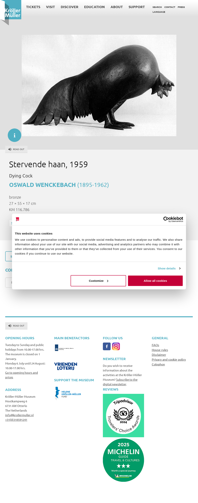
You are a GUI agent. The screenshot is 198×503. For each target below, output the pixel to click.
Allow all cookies (155, 280)
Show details (167, 268)
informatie (12, 133)
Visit (50, 6)
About (117, 6)
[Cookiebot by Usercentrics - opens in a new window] (166, 219)
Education (94, 6)
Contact (169, 6)
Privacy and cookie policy (169, 359)
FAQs (155, 345)
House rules (160, 350)
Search (157, 6)
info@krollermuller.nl (19, 415)
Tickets (33, 6)
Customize (98, 280)
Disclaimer (159, 354)
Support (137, 6)
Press (181, 6)
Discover (69, 6)
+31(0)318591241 (16, 419)
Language (159, 11)
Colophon (158, 364)
